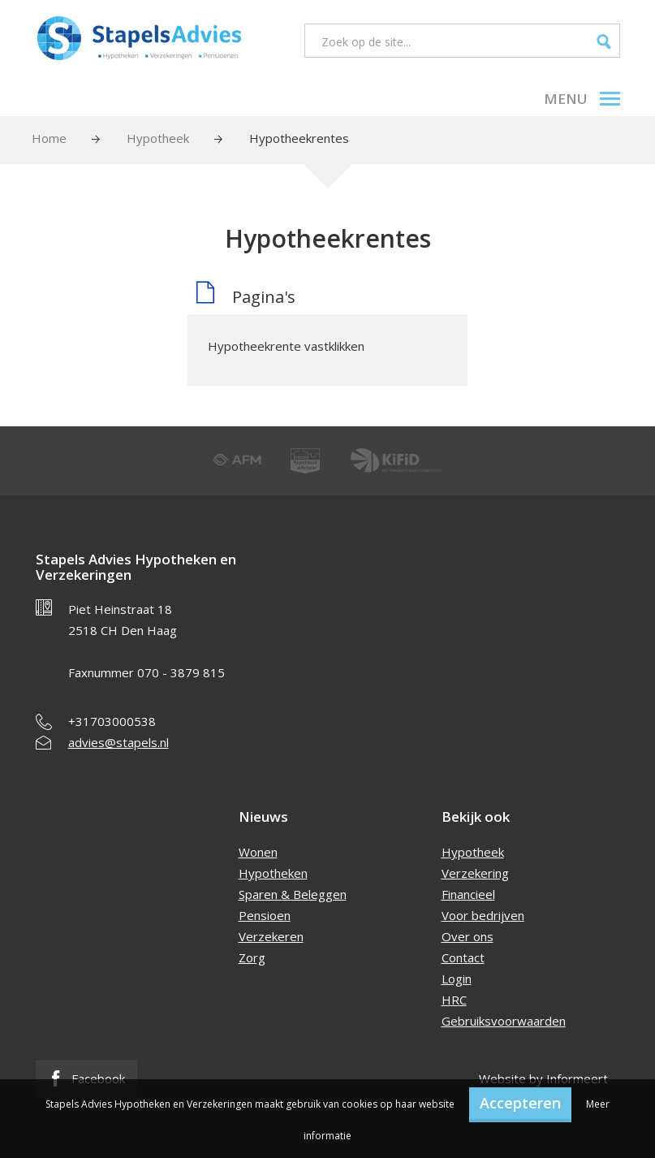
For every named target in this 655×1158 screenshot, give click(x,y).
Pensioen (265, 915)
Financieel (468, 894)
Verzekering (475, 873)
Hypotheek (158, 138)
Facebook (86, 1078)
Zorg (252, 957)
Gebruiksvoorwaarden (504, 1021)
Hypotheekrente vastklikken (286, 346)
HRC (454, 1000)
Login (457, 978)
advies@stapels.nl (118, 742)
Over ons (467, 936)
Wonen (258, 852)
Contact (463, 957)
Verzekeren (271, 936)
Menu (582, 99)
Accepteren (520, 1103)
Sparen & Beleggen (293, 894)
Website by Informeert (543, 1078)
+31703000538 (112, 721)
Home (49, 138)
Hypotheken (273, 873)
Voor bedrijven (483, 915)
